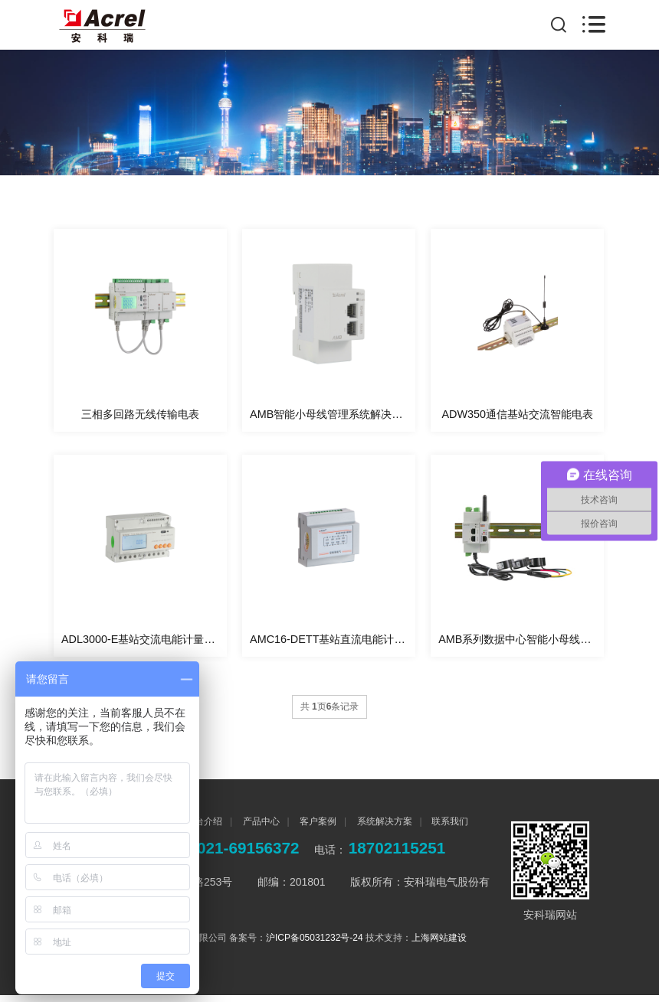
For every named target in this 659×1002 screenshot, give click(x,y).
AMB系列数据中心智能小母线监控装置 (521, 646)
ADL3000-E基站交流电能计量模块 (143, 646)
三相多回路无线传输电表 (140, 417)
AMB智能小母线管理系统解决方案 (331, 417)
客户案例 (316, 828)
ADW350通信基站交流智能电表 (517, 417)
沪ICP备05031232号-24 (314, 944)
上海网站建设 (439, 944)
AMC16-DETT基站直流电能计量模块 (332, 646)
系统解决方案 (382, 828)
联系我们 (449, 828)
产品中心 (259, 828)
